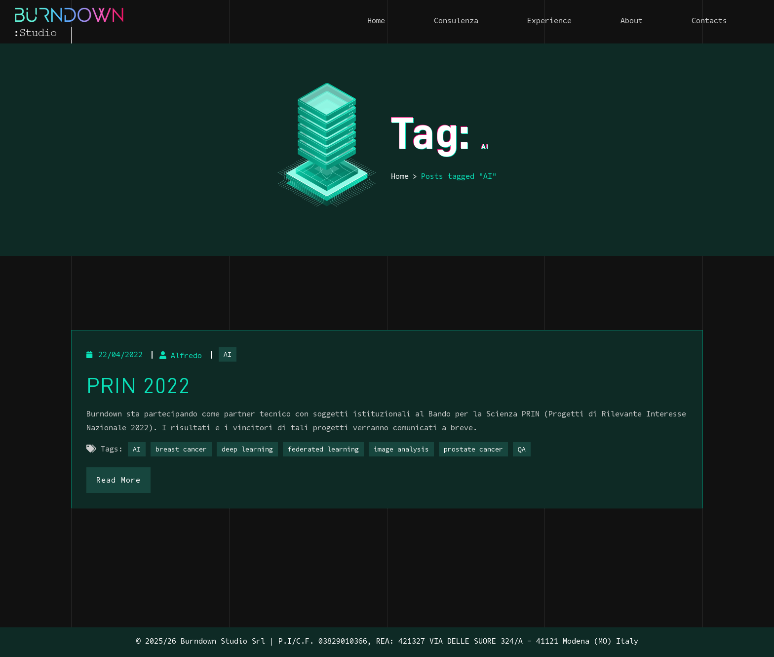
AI (228, 355)
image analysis (401, 450)
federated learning (323, 450)
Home (400, 177)
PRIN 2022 (138, 385)
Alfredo (180, 356)
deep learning (247, 450)
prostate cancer (473, 450)
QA (522, 450)
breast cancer (181, 450)
